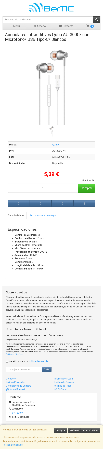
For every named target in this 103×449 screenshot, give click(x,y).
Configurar (61, 430)
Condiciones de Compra (18, 385)
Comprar (86, 188)
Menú (14, 26)
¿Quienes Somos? (15, 389)
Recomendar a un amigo (43, 215)
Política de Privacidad (14, 354)
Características (16, 215)
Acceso (39, 26)
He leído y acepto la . (29, 361)
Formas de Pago (62, 385)
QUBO (55, 144)
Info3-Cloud (60, 389)
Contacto (66, 26)
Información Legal (63, 378)
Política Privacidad (15, 382)
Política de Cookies (13, 444)
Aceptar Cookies (90, 430)
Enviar (47, 369)
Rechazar (74, 430)
